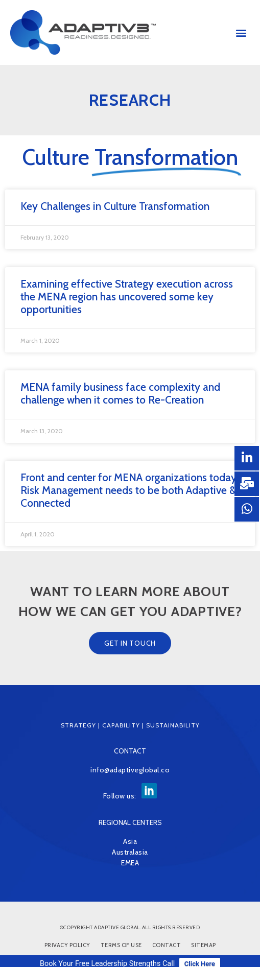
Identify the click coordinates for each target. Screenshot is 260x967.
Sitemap (203, 945)
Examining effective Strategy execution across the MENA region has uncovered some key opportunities (126, 296)
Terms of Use (121, 945)
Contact (166, 945)
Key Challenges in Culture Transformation (114, 206)
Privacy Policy (67, 945)
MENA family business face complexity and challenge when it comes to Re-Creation (120, 393)
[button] (241, 32)
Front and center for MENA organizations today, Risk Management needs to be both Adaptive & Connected (129, 490)
